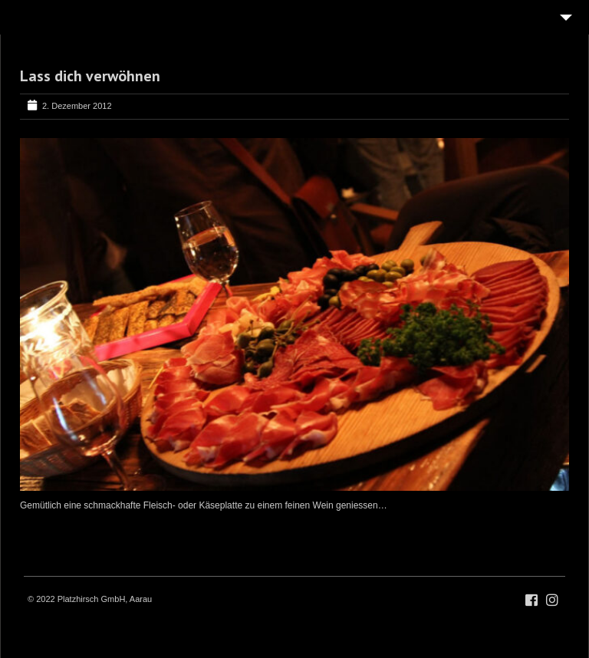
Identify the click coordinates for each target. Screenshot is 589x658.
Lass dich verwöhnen (90, 76)
